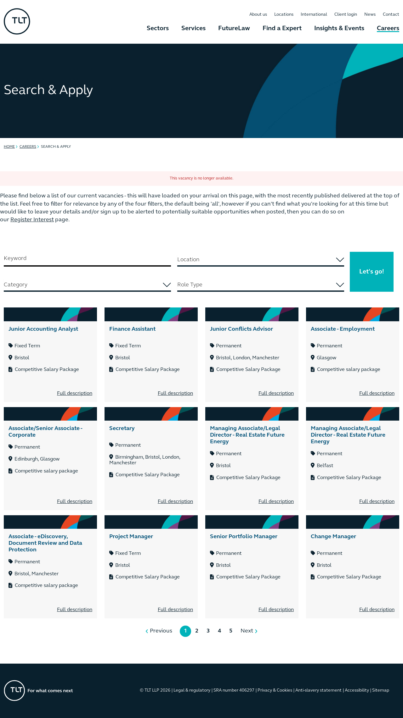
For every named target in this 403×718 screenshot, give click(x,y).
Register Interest (32, 220)
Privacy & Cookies (275, 690)
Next (247, 631)
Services (193, 28)
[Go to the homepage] (38, 690)
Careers (388, 28)
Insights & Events (339, 28)
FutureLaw (234, 28)
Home (9, 147)
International (314, 14)
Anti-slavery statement (318, 690)
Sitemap (380, 690)
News (370, 14)
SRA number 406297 (233, 690)
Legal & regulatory (191, 690)
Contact (391, 14)
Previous (161, 631)
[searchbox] (260, 260)
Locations (283, 14)
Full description (74, 393)
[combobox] (260, 260)
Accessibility (357, 690)
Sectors (158, 28)
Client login (345, 14)
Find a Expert (282, 28)
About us (258, 14)
